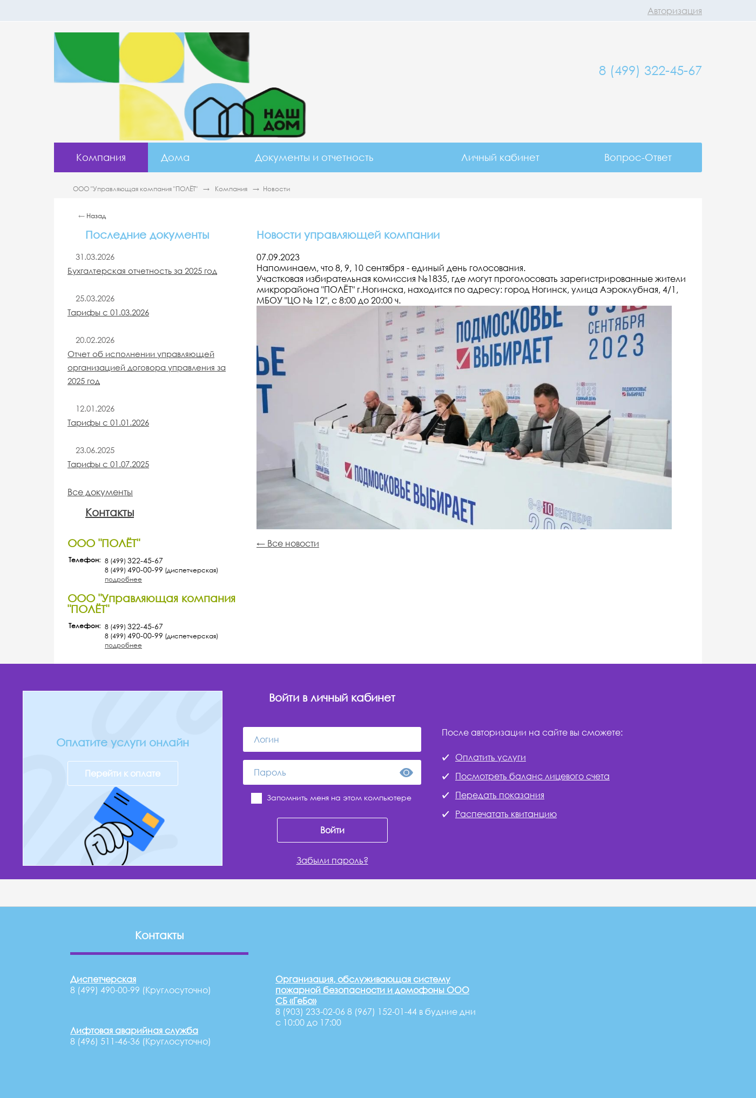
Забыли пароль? (332, 860)
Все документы (100, 492)
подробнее (123, 579)
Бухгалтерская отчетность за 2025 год (142, 270)
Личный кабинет (500, 157)
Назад (96, 216)
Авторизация (674, 10)
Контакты (109, 512)
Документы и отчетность (314, 157)
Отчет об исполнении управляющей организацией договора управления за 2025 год (147, 367)
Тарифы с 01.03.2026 (108, 312)
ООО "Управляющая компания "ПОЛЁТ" (136, 189)
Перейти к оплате (122, 773)
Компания (101, 157)
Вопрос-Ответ (638, 157)
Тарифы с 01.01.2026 (108, 422)
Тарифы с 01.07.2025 (108, 464)
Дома (175, 157)
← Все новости (287, 543)
